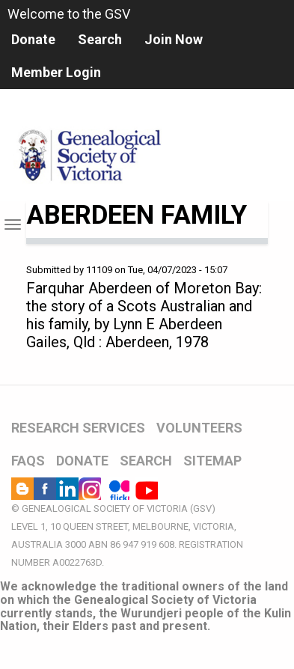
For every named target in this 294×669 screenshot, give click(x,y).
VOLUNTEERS (199, 428)
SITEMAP (212, 460)
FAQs (28, 460)
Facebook (45, 488)
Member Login (56, 72)
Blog (22, 488)
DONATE (82, 460)
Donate (33, 39)
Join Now (173, 39)
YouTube (146, 488)
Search (100, 39)
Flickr (118, 488)
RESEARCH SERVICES (78, 428)
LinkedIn (67, 488)
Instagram (90, 488)
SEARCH (146, 460)
